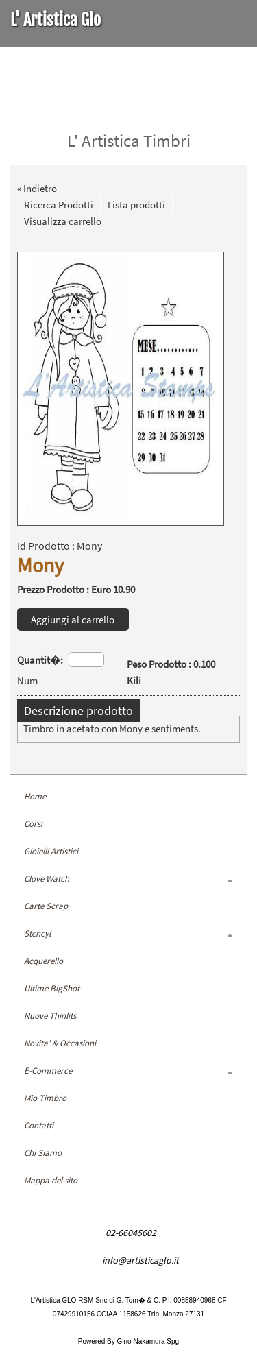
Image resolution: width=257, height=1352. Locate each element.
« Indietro (37, 188)
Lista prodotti (136, 204)
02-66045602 (131, 1233)
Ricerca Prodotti (58, 204)
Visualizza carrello (62, 221)
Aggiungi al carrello (72, 619)
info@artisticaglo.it (140, 1260)
